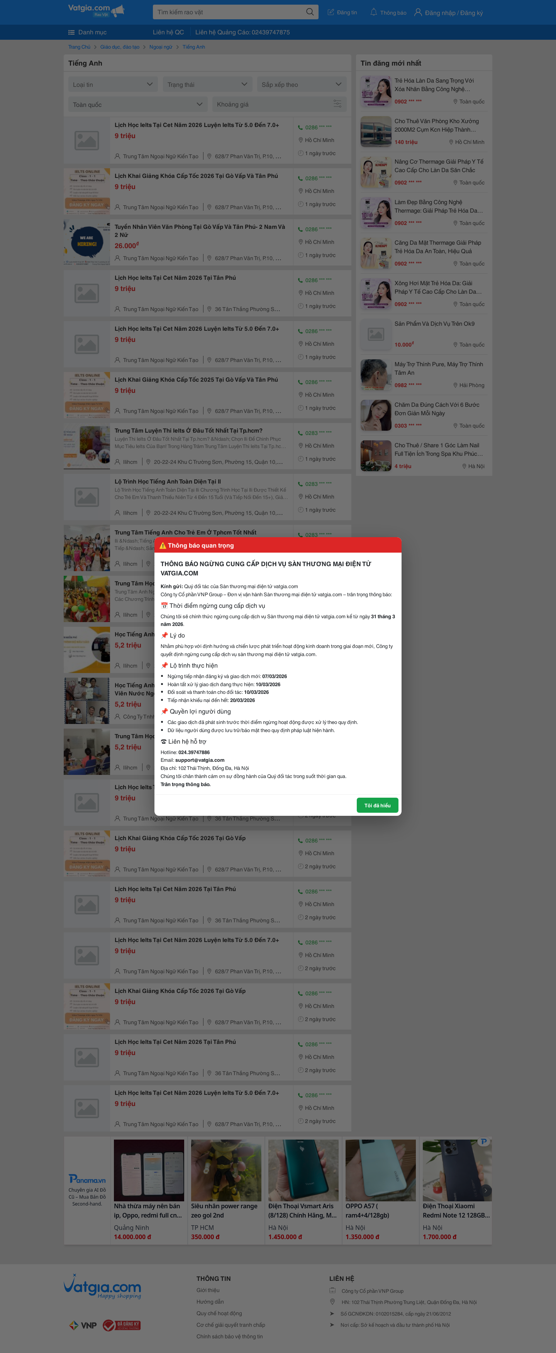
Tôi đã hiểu (377, 805)
